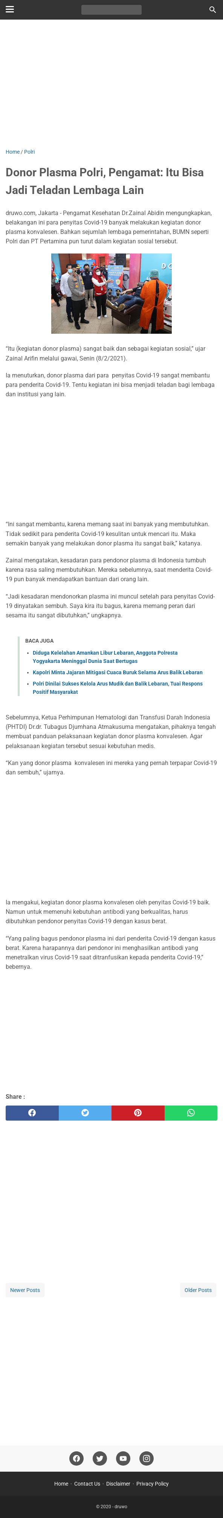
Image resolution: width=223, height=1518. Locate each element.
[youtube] (123, 1458)
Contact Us (87, 1484)
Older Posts (198, 1290)
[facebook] (32, 1113)
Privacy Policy (152, 1484)
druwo (121, 1506)
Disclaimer (118, 1484)
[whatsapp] (191, 1113)
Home (61, 1484)
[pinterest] (138, 1113)
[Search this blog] (212, 9)
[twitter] (85, 1113)
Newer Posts (25, 1290)
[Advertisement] (111, 83)
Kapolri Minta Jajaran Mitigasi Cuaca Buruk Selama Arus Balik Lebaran (118, 672)
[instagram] (146, 1458)
